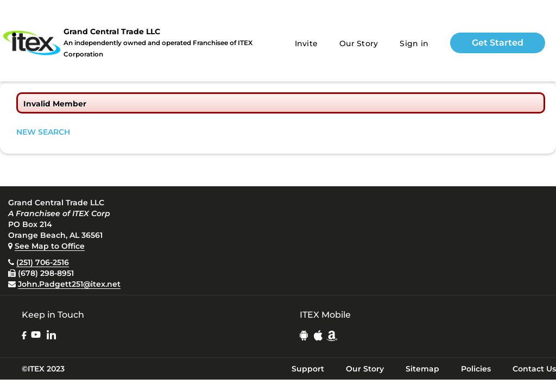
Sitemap (422, 369)
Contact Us (534, 369)
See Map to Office (50, 246)
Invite (306, 43)
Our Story (358, 43)
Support (308, 369)
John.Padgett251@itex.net (69, 284)
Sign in (414, 43)
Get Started (497, 42)
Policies (476, 369)
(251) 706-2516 (42, 262)
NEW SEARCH (43, 132)
